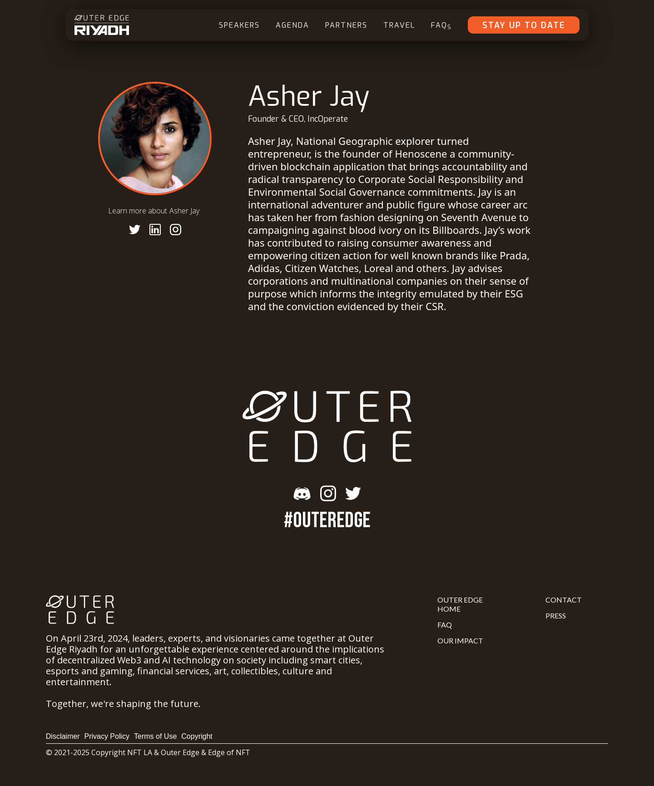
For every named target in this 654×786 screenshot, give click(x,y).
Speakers (239, 25)
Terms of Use (155, 736)
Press (555, 615)
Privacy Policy (106, 736)
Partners (346, 25)
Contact (563, 599)
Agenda (292, 25)
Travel (399, 25)
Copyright (196, 736)
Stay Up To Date (523, 25)
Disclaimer (63, 736)
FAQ (441, 25)
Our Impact (460, 640)
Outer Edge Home (460, 604)
